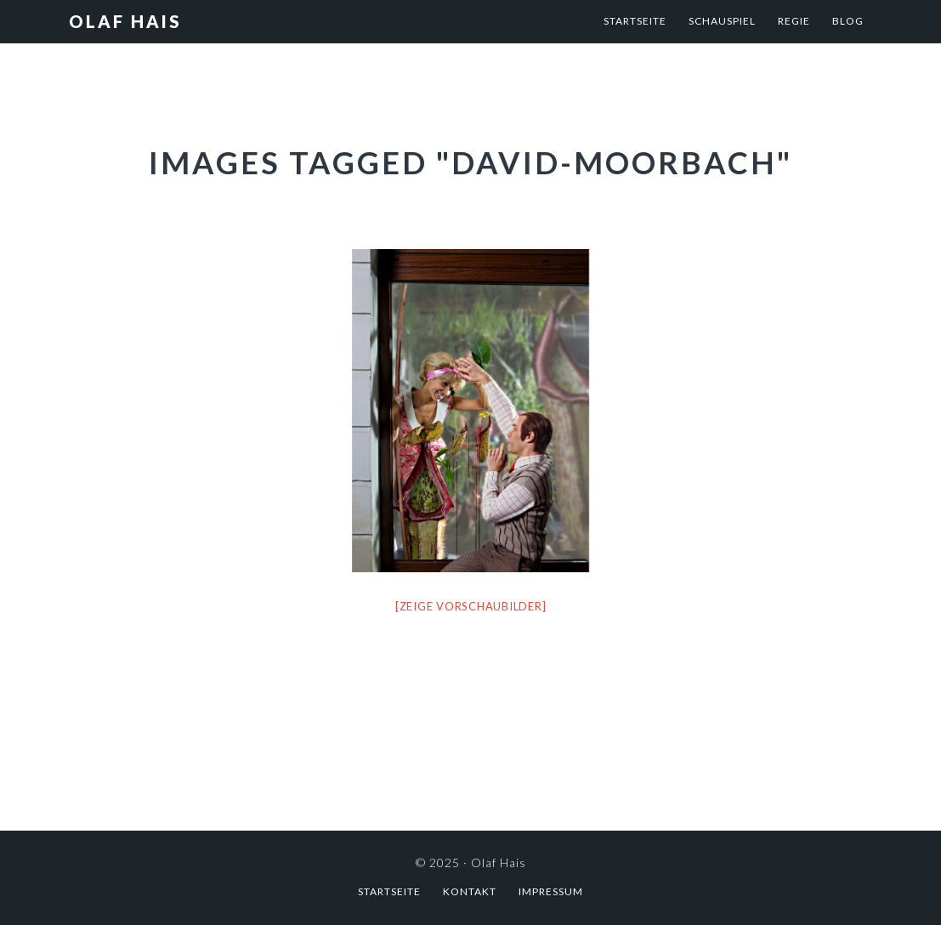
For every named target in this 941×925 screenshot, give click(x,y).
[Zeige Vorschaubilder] (471, 606)
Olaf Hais (125, 21)
